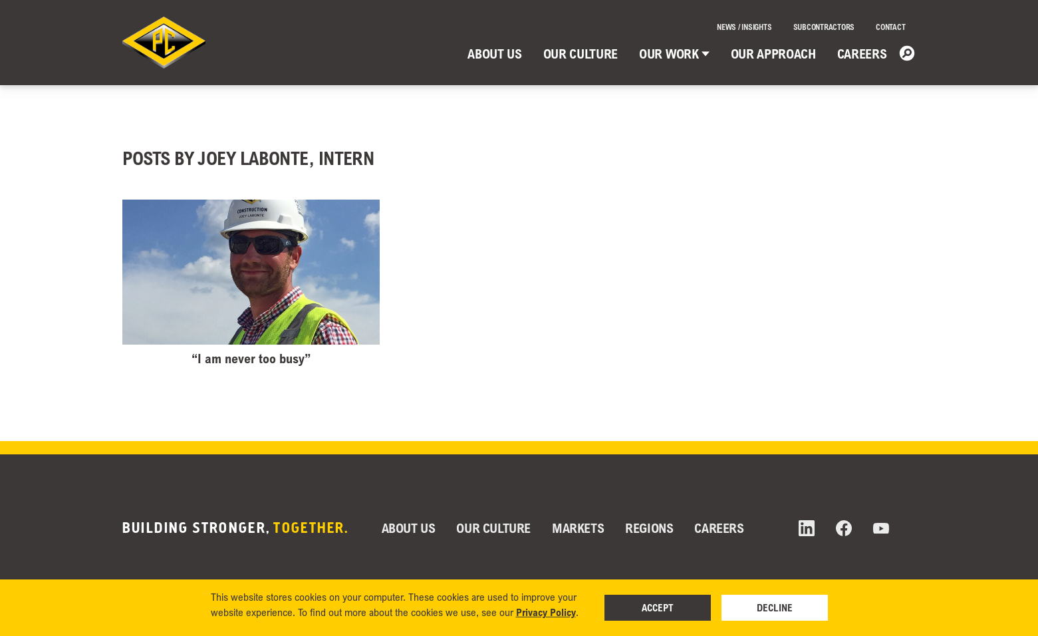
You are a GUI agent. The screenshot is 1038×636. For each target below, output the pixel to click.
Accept (658, 607)
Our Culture (580, 53)
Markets (578, 528)
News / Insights (744, 27)
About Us (494, 53)
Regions (649, 528)
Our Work (674, 53)
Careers (862, 53)
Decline (775, 607)
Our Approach (773, 53)
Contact (890, 27)
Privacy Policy (546, 612)
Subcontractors (824, 27)
